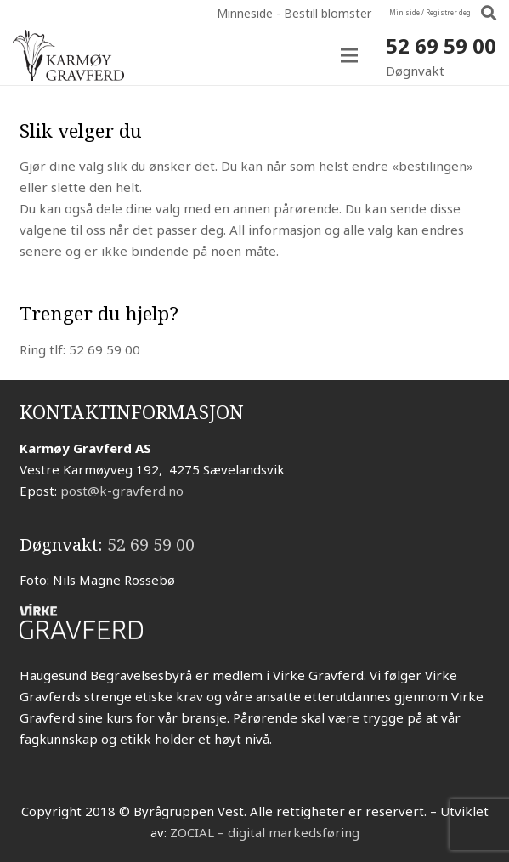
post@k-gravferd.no (122, 490)
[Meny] (349, 55)
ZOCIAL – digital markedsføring (264, 832)
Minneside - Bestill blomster (294, 13)
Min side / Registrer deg (430, 12)
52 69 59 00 (441, 45)
